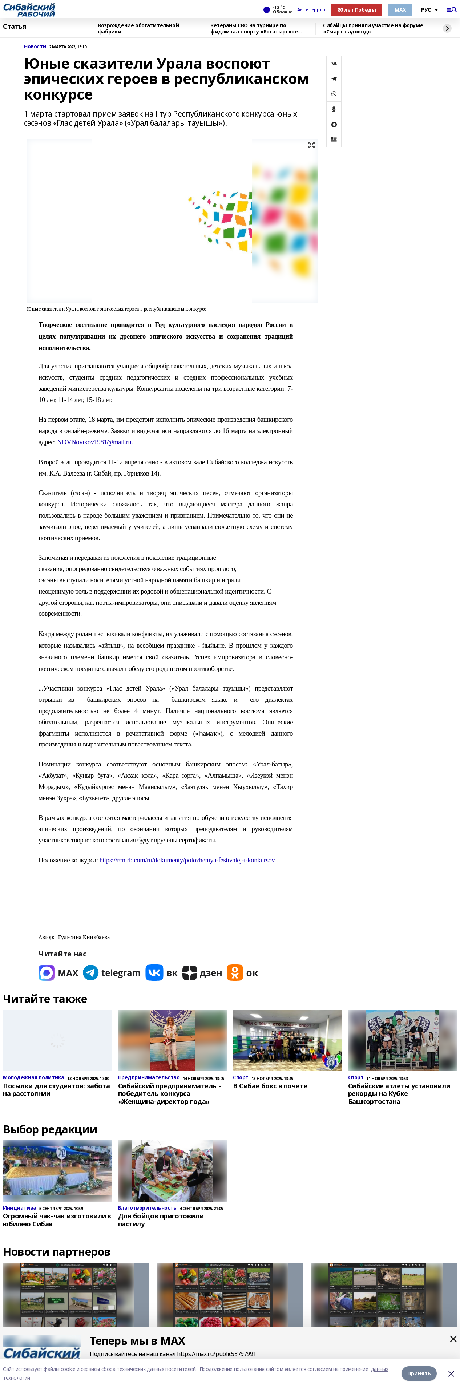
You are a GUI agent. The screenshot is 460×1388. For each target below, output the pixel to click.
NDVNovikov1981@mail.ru (94, 442)
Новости (35, 47)
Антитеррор (311, 10)
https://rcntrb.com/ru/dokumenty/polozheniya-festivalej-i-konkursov (187, 860)
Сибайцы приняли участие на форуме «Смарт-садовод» (373, 29)
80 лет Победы (357, 9)
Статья (14, 27)
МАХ (400, 9)
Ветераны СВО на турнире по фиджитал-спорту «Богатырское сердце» (254, 29)
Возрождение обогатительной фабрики (138, 29)
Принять (419, 1373)
